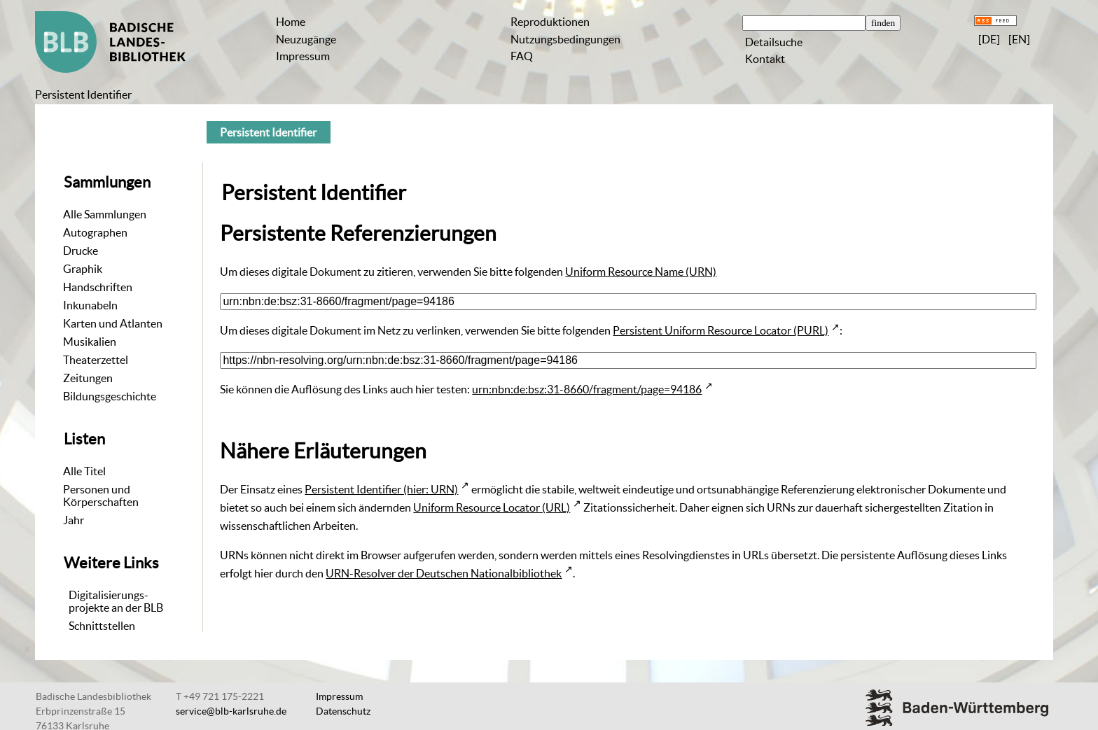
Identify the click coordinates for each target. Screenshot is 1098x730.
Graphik (82, 268)
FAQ (521, 56)
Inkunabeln (90, 305)
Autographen (95, 232)
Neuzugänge (306, 39)
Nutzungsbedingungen (565, 39)
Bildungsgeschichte (109, 396)
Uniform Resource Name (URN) (640, 271)
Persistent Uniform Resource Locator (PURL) (720, 330)
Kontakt (765, 58)
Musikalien (89, 341)
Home (290, 21)
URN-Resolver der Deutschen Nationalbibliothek (444, 573)
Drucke (80, 250)
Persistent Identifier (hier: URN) (381, 489)
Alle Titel (84, 471)
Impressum (303, 56)
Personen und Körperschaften (101, 495)
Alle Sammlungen (104, 214)
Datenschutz (343, 711)
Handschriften (97, 287)
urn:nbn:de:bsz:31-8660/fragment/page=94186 (587, 389)
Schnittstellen (102, 625)
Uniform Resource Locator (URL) (491, 507)
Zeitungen (88, 378)
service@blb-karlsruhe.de (231, 711)
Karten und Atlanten (112, 323)
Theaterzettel (95, 359)
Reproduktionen (550, 21)
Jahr (73, 520)
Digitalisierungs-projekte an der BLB (116, 601)
